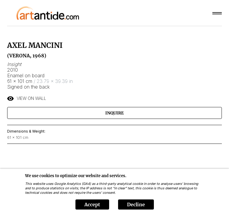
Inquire (114, 113)
